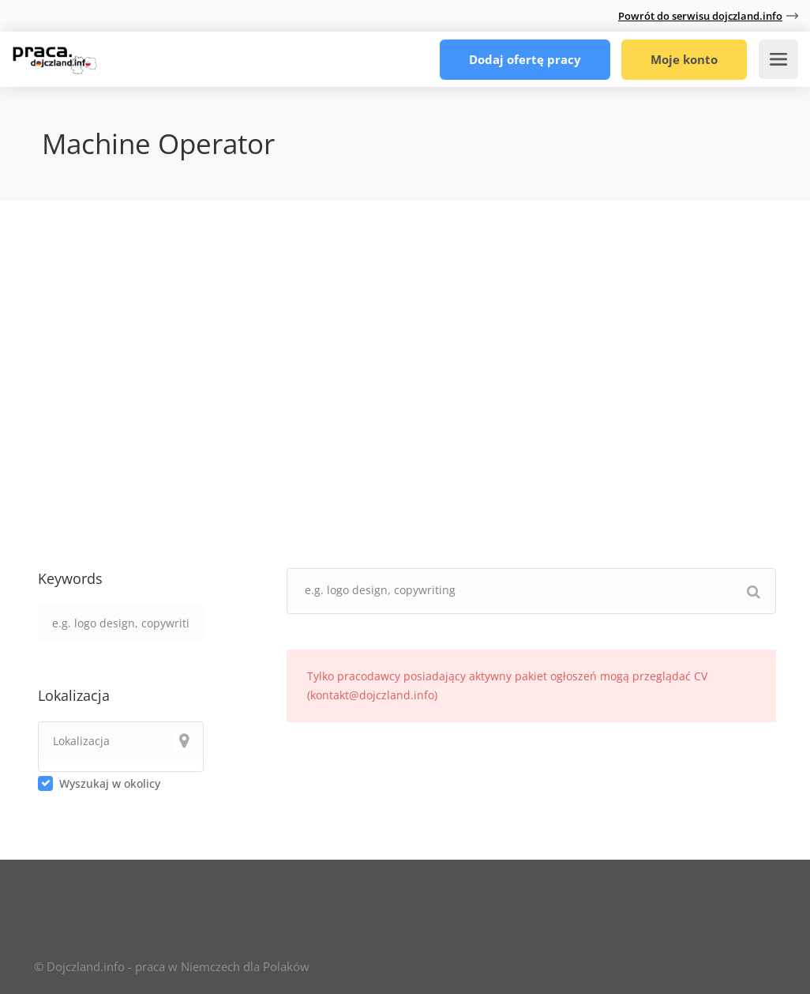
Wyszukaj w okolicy (109, 783)
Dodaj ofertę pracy (525, 59)
